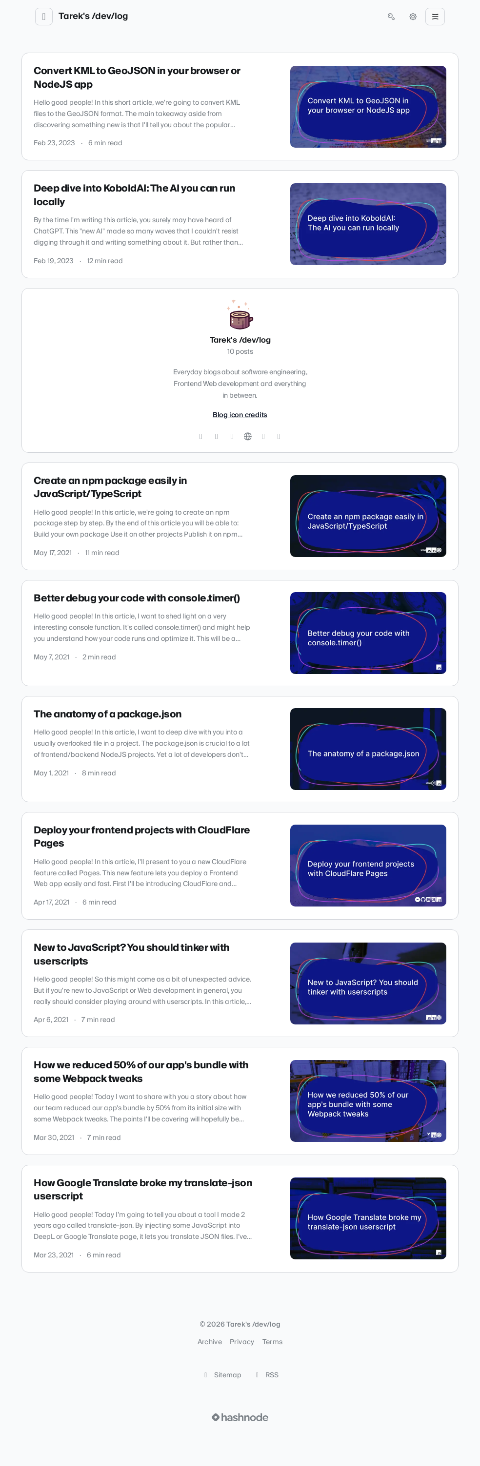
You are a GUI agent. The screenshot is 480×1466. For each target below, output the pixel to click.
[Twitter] (201, 437)
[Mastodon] (279, 437)
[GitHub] (216, 437)
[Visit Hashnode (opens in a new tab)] (240, 1417)
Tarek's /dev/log (93, 16)
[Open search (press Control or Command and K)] (391, 16)
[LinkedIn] (232, 437)
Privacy (242, 1342)
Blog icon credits (240, 415)
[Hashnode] (263, 437)
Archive (210, 1342)
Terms (272, 1342)
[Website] (248, 437)
